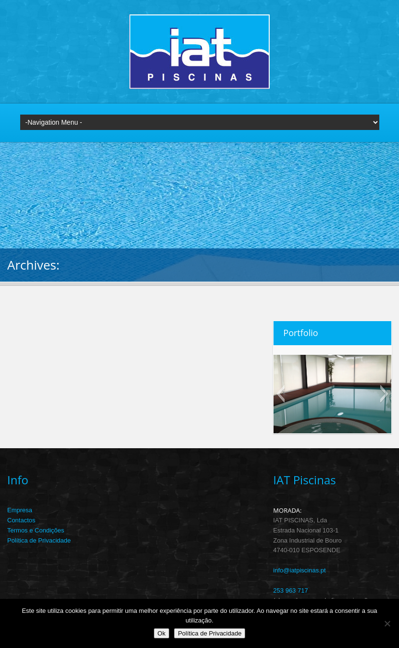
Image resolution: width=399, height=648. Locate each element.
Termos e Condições (35, 530)
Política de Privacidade (39, 540)
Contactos (21, 520)
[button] (280, 393)
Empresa (19, 510)
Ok (162, 633)
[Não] (387, 623)
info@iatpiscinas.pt (299, 570)
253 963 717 (290, 590)
